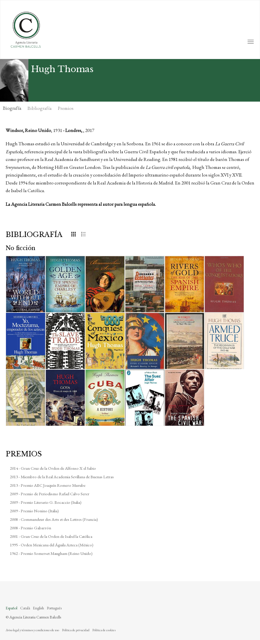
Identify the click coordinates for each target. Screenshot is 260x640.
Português (54, 607)
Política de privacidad (75, 630)
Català (25, 607)
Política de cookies (104, 630)
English (38, 607)
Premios (66, 108)
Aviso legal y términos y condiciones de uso (32, 630)
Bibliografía (40, 108)
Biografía (12, 108)
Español (11, 607)
